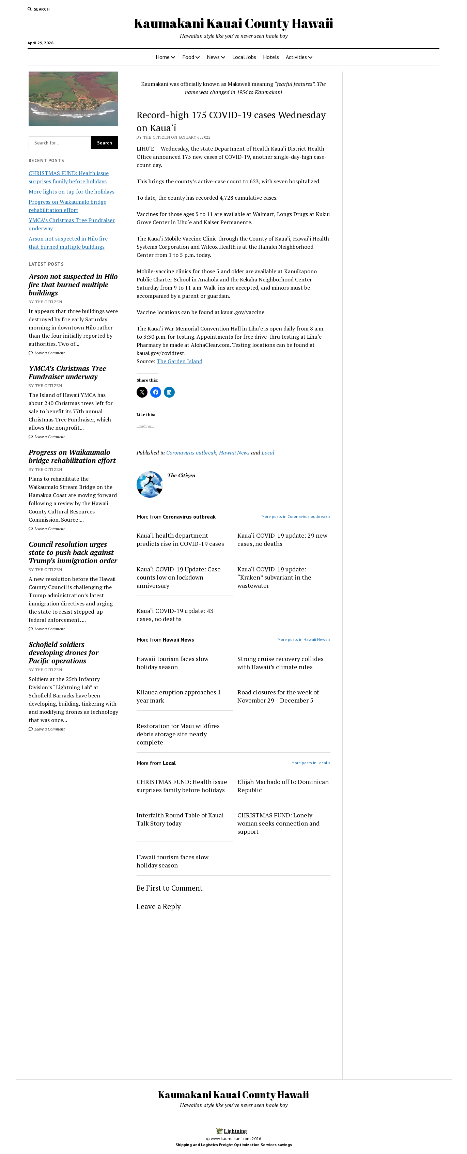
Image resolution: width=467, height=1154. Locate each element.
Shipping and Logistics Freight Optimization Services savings (233, 1144)
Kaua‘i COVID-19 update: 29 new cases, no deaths (282, 539)
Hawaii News (234, 452)
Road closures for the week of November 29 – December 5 (278, 696)
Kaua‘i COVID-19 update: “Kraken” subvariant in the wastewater (274, 577)
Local (268, 452)
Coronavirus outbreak (191, 452)
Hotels (271, 56)
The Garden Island (179, 361)
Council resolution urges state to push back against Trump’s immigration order (73, 552)
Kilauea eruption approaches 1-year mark (180, 696)
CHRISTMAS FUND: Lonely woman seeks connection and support (278, 823)
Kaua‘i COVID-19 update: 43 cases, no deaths (175, 614)
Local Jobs (244, 56)
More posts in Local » (311, 762)
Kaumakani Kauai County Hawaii (233, 23)
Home (163, 56)
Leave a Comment (47, 352)
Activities (296, 56)
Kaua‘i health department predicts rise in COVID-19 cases (180, 539)
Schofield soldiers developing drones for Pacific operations (63, 652)
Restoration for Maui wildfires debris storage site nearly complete (178, 734)
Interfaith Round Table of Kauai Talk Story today (180, 819)
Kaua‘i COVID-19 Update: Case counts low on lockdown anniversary (179, 577)
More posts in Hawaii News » (304, 639)
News (213, 56)
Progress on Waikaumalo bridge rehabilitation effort (72, 456)
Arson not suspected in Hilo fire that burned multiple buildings (73, 284)
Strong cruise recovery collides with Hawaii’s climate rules (280, 663)
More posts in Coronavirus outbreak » (296, 516)
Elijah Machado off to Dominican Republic (283, 786)
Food (188, 56)
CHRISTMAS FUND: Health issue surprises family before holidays (182, 786)
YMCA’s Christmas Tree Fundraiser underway (67, 372)
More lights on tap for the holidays (71, 191)
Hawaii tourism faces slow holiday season (172, 663)
